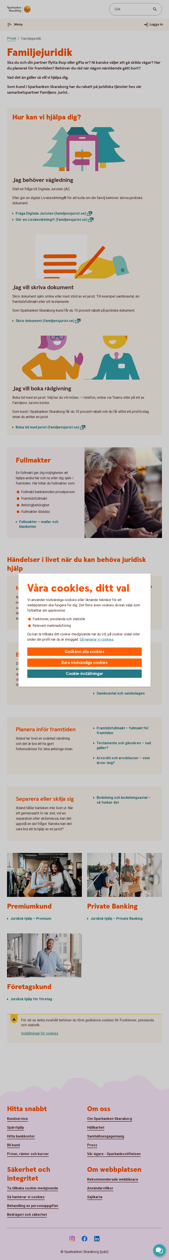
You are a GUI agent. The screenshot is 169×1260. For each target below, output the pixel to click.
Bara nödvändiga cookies (84, 663)
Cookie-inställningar (84, 674)
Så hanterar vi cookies (97, 639)
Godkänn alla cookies (84, 652)
